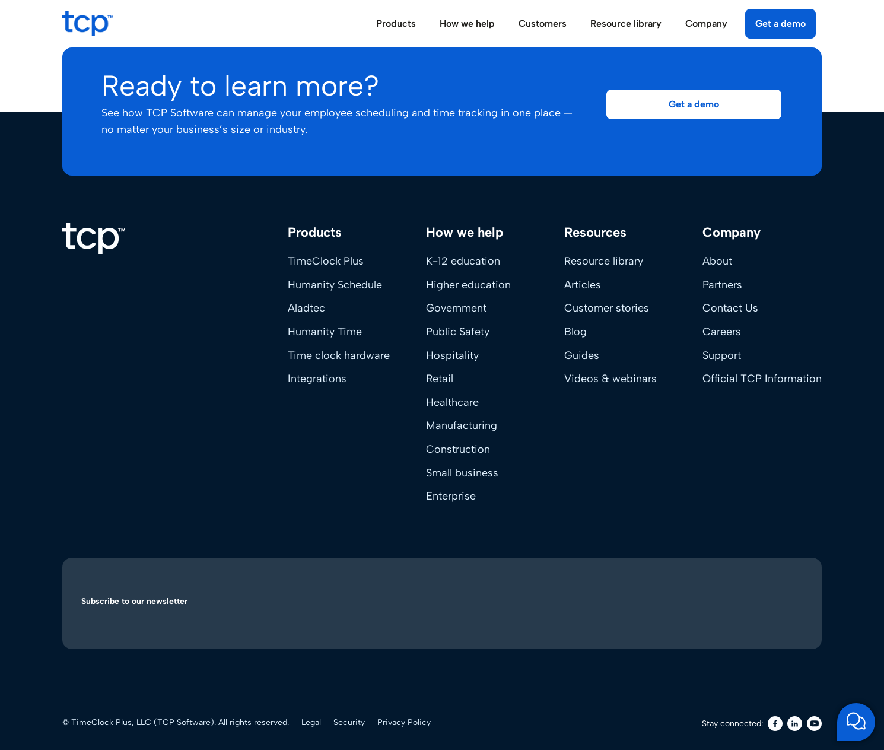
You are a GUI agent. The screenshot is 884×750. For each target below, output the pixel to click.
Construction (458, 449)
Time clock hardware (339, 355)
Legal (311, 722)
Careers (721, 331)
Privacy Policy (404, 722)
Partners (722, 284)
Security (349, 722)
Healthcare (452, 402)
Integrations (317, 378)
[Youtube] (814, 723)
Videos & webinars (610, 378)
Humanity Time (325, 331)
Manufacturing (461, 425)
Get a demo (780, 23)
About (717, 261)
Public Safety (457, 331)
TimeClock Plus (326, 261)
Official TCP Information (762, 378)
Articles (582, 284)
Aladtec (306, 307)
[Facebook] (775, 723)
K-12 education (463, 261)
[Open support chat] (856, 722)
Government (456, 307)
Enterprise (451, 496)
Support (721, 355)
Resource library (603, 261)
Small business (462, 472)
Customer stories (606, 307)
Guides (581, 355)
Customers (543, 23)
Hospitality (452, 355)
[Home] (93, 238)
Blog (575, 331)
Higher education (468, 284)
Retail (439, 378)
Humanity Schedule (335, 284)
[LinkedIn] (794, 723)
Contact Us (730, 307)
